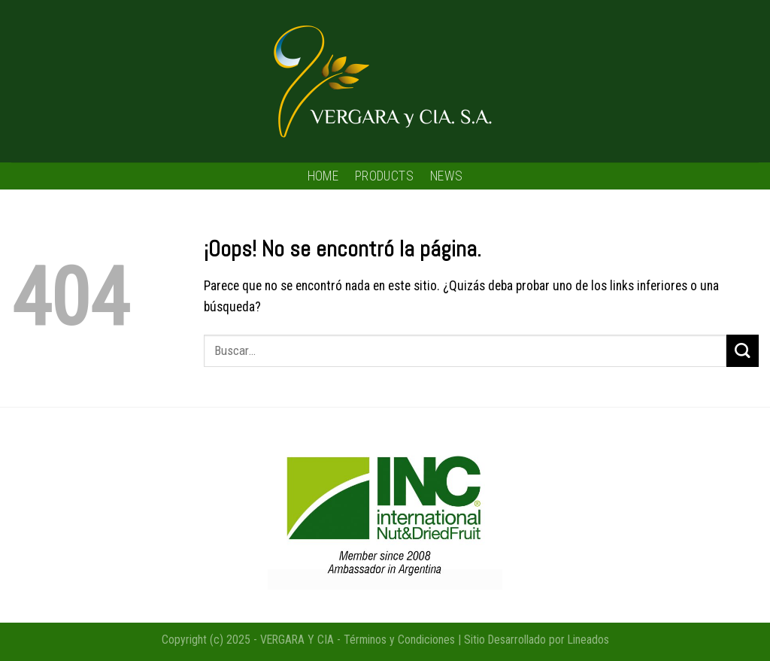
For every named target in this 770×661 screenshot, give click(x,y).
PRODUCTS (384, 175)
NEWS (446, 175)
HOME (323, 175)
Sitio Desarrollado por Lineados (536, 639)
